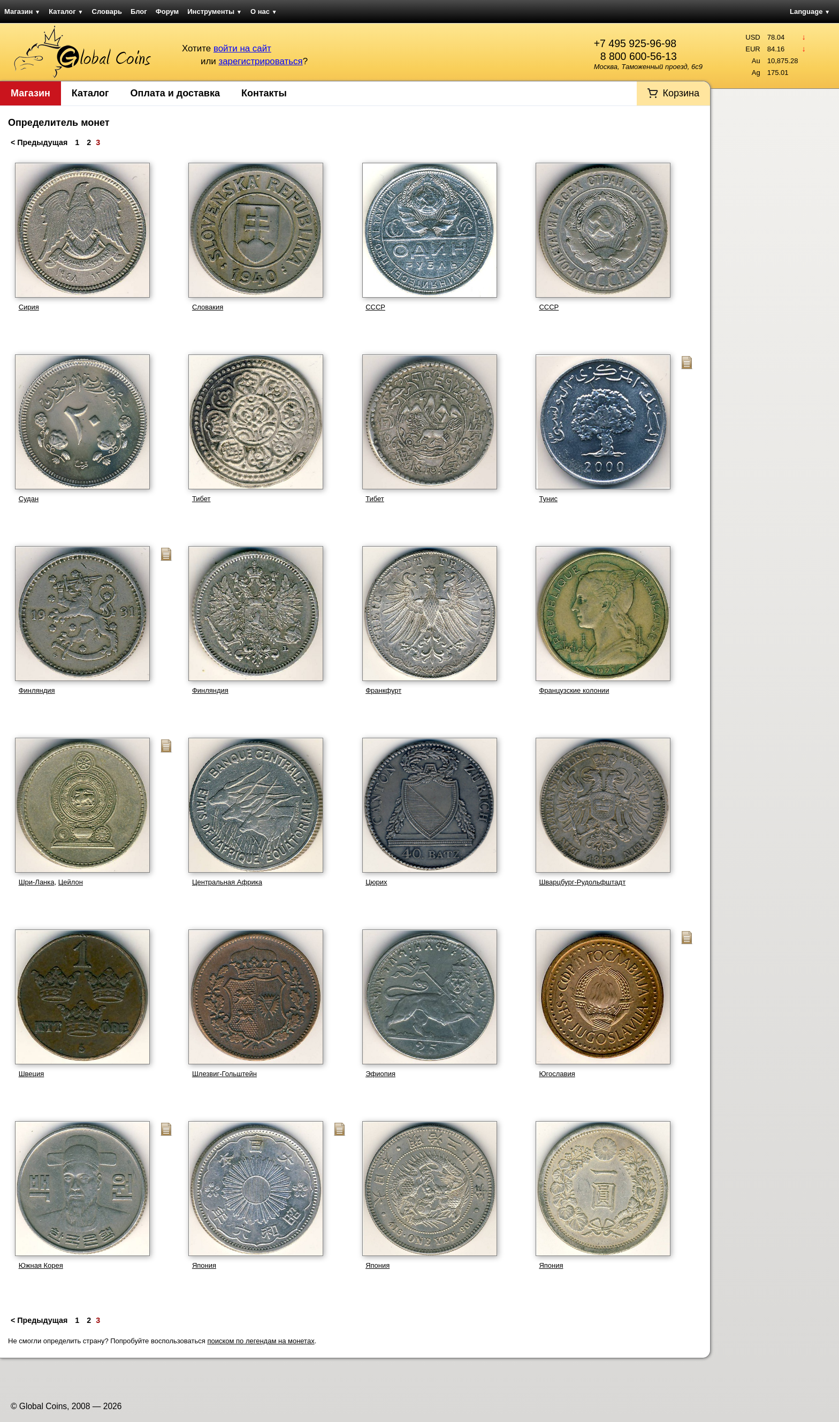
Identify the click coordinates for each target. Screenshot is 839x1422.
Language (810, 11)
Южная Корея (41, 1265)
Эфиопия (380, 1074)
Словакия (207, 307)
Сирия (29, 307)
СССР (375, 307)
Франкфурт (383, 690)
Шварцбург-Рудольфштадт (582, 882)
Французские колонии (574, 690)
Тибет (201, 499)
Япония (204, 1265)
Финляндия (37, 690)
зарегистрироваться (260, 61)
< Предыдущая (40, 142)
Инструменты (214, 11)
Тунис (548, 499)
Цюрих (376, 882)
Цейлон (70, 882)
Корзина (680, 93)
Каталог (66, 11)
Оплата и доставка (175, 93)
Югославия (557, 1074)
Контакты (264, 93)
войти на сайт (242, 48)
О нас (263, 11)
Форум (167, 11)
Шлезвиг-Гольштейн (224, 1074)
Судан (29, 499)
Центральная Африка (227, 882)
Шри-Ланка (37, 882)
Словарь (107, 11)
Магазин (22, 11)
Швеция (31, 1074)
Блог (139, 11)
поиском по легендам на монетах (260, 1341)
